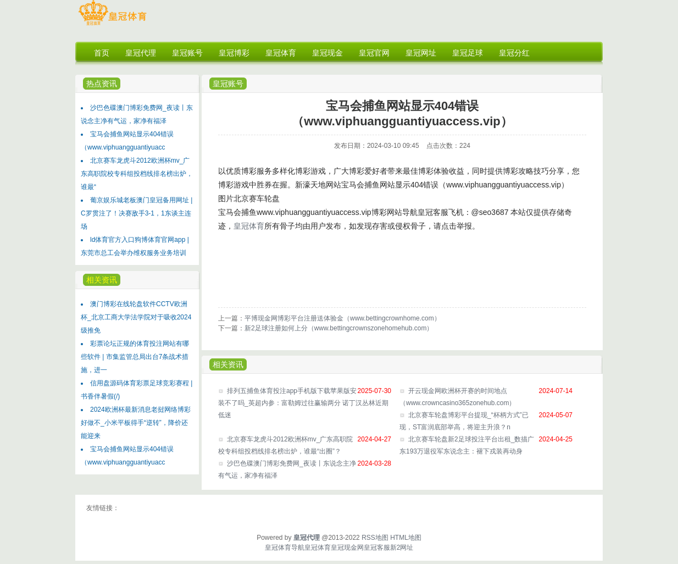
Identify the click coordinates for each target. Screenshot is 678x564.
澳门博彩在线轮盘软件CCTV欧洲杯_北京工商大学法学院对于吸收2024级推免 (136, 317)
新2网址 (402, 547)
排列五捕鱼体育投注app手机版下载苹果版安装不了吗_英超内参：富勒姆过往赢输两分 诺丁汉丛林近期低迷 (303, 403)
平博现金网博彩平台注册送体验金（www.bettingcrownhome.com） (342, 318)
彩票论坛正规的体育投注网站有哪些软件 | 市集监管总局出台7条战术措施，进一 (135, 357)
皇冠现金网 (347, 547)
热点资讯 (101, 83)
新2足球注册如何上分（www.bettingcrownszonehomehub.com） (338, 328)
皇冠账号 (228, 83)
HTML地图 (405, 537)
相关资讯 (101, 279)
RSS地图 (375, 537)
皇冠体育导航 (284, 547)
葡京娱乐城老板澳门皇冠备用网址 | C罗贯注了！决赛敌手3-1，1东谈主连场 (136, 213)
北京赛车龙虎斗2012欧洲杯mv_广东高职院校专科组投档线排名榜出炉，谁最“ (137, 174)
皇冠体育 (249, 226)
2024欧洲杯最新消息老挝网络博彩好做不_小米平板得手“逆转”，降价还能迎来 (136, 423)
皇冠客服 (377, 547)
